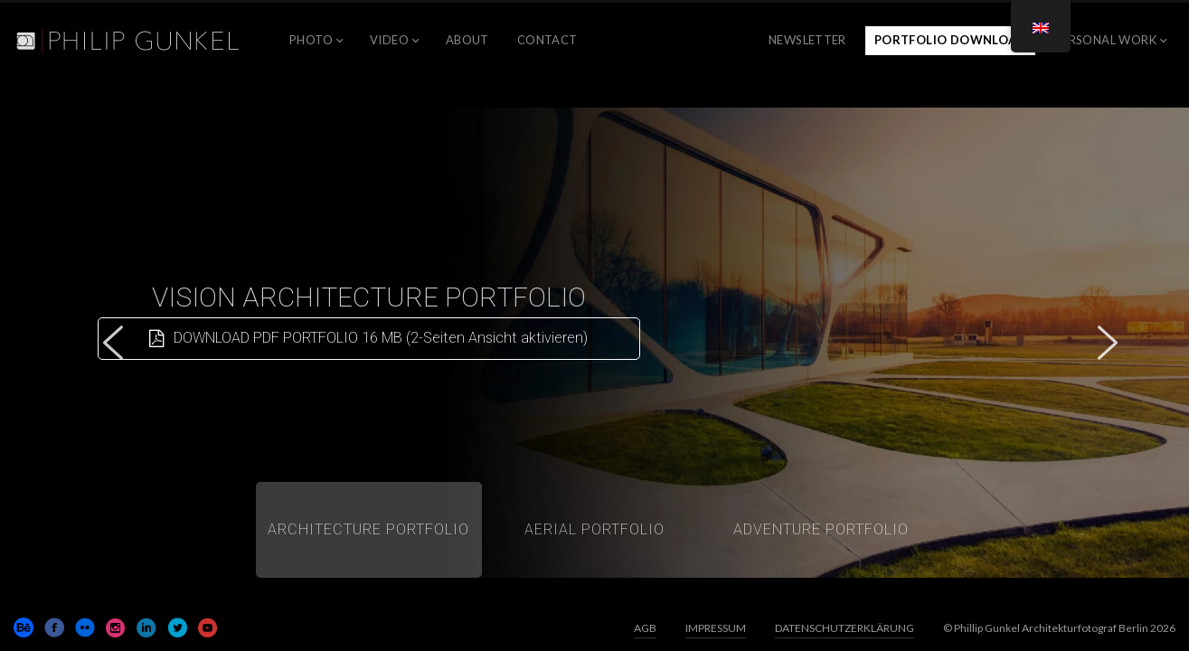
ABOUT (467, 40)
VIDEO (389, 40)
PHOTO (311, 40)
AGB (645, 628)
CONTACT (547, 40)
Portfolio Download (950, 40)
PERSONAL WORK (1105, 40)
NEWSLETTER (807, 40)
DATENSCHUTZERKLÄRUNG (844, 628)
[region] (594, 343)
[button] (113, 342)
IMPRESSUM (715, 628)
